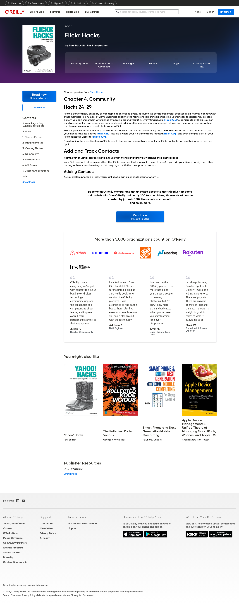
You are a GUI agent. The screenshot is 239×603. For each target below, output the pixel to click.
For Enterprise (14, 3)
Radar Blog (72, 11)
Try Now (226, 11)
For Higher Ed (57, 3)
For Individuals (78, 3)
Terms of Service (11, 595)
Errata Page (70, 473)
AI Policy (45, 538)
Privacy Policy (48, 533)
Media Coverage (13, 538)
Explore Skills (36, 11)
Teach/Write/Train (14, 523)
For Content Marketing (102, 3)
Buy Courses (92, 11)
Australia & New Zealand (82, 523)
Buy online (39, 107)
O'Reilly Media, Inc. (201, 65)
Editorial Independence (49, 595)
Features (55, 11)
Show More (28, 182)
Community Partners (15, 542)
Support (45, 517)
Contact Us (46, 523)
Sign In (210, 11)
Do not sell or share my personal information (25, 585)
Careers (7, 528)
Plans (197, 11)
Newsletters (46, 528)
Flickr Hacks (96, 92)
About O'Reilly (13, 517)
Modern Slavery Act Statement (78, 595)
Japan (72, 528)
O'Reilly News (10, 533)
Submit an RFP (11, 552)
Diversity (8, 557)
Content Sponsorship (15, 562)
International (77, 517)
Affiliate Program (13, 547)
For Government (36, 3)
